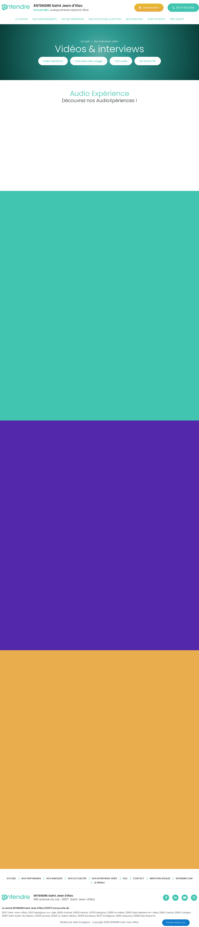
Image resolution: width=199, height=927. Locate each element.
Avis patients (156, 19)
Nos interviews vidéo (104, 878)
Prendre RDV (149, 7)
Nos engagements (44, 19)
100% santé (177, 19)
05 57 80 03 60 (183, 7)
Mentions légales (160, 878)
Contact (138, 878)
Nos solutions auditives (105, 19)
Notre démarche (72, 19)
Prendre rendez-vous (176, 922)
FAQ (125, 878)
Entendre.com (184, 878)
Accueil (11, 878)
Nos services (134, 19)
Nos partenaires (31, 878)
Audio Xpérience (53, 61)
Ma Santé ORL (147, 61)
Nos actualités (77, 878)
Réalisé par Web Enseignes (75, 922)
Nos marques (54, 878)
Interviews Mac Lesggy (88, 61)
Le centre (21, 19)
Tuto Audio (120, 61)
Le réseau (99, 882)
